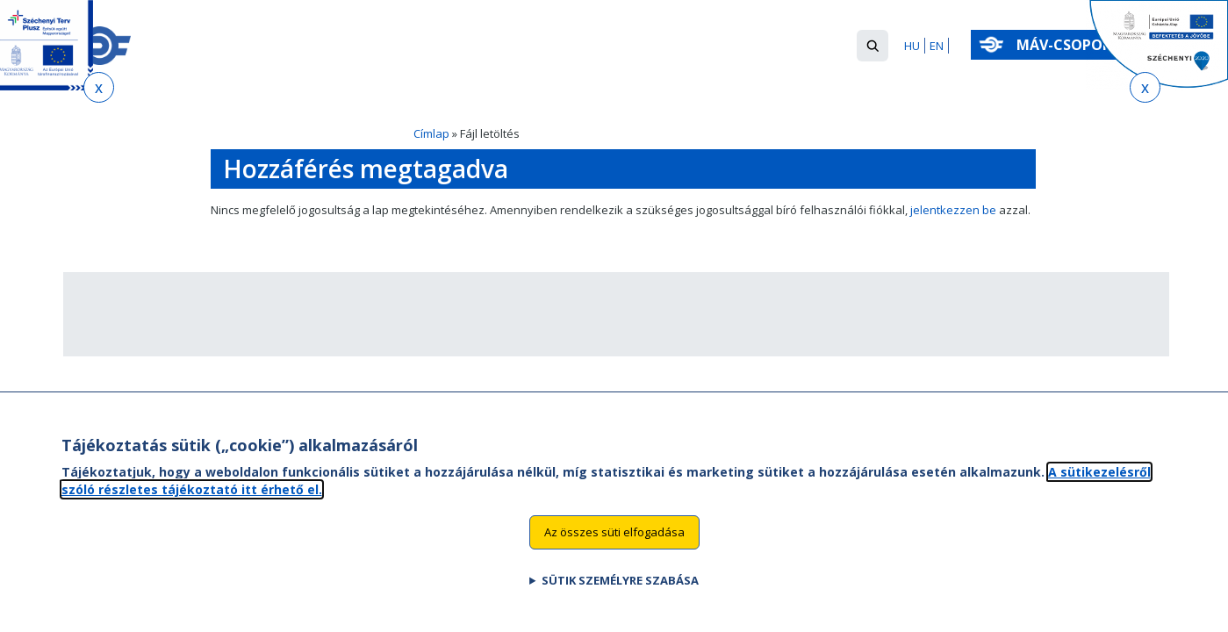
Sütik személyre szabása (620, 588)
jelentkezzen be (953, 210)
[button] (872, 45)
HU (912, 46)
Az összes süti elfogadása (614, 540)
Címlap (431, 133)
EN (937, 46)
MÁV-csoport (1072, 44)
